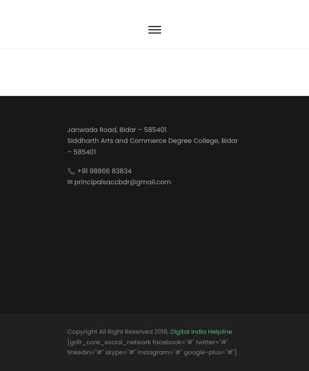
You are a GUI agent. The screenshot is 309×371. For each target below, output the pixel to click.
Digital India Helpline (201, 331)
